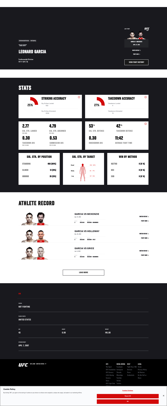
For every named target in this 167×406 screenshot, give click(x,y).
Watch (124, 8)
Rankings (25, 8)
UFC (107, 364)
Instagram (120, 370)
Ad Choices (141, 373)
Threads (119, 373)
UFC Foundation (111, 370)
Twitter (119, 384)
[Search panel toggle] (150, 8)
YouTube (119, 378)
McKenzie (93, 214)
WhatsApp (120, 375)
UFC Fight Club (110, 384)
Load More (83, 272)
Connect (115, 8)
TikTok (119, 381)
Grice (90, 249)
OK (128, 401)
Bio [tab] (20, 294)
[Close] (163, 395)
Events (16, 8)
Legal (139, 364)
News (43, 8)
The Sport (109, 367)
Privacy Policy (142, 370)
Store (107, 381)
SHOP (143, 8)
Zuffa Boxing (134, 8)
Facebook (120, 367)
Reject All (128, 396)
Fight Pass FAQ (132, 367)
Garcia (79, 214)
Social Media (121, 364)
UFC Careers (109, 373)
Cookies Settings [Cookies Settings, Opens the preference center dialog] (127, 390)
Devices (129, 370)
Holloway (93, 231)
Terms (140, 367)
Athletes (34, 8)
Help (128, 364)
